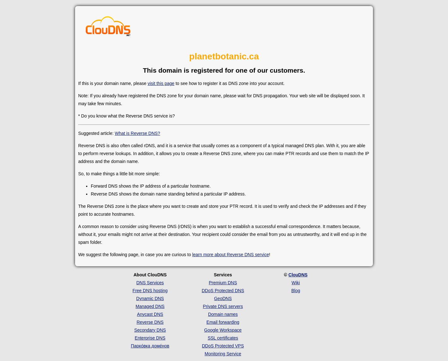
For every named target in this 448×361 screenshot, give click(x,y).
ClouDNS (298, 274)
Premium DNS (223, 282)
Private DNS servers (223, 306)
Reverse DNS (150, 322)
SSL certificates (223, 337)
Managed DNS (150, 306)
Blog (295, 290)
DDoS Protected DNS (223, 290)
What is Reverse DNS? (137, 133)
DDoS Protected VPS (223, 345)
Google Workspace (223, 330)
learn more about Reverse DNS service (230, 254)
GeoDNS (223, 298)
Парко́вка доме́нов (150, 345)
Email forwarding (223, 322)
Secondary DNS (150, 330)
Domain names (223, 314)
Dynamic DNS (150, 298)
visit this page (161, 83)
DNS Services (150, 282)
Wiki (296, 282)
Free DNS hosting (149, 290)
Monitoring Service (223, 353)
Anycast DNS (150, 314)
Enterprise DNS (150, 337)
